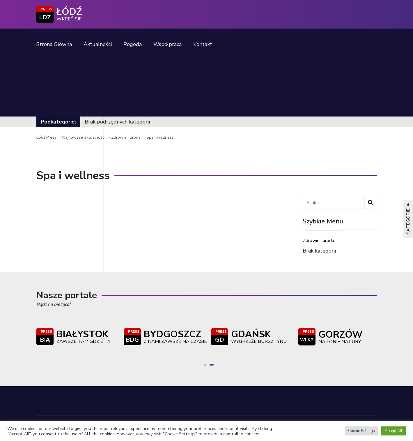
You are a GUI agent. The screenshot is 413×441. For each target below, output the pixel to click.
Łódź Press (46, 137)
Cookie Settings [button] (361, 430)
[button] (207, 365)
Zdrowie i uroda (126, 137)
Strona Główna (54, 44)
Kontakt (202, 44)
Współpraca (167, 44)
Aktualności (98, 44)
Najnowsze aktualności (83, 137)
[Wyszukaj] (370, 203)
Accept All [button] (393, 430)
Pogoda (132, 44)
